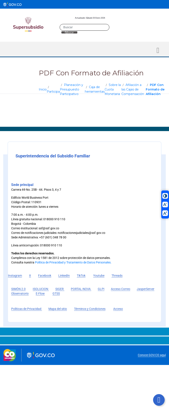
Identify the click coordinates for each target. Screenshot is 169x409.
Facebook (44, 275)
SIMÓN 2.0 (18, 289)
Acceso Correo (120, 289)
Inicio (43, 89)
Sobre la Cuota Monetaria (113, 89)
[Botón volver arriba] (159, 400)
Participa (53, 92)
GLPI (101, 289)
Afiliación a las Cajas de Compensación (132, 89)
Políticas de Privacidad (26, 309)
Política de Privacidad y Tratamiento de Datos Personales (73, 262)
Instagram (15, 275)
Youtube (98, 275)
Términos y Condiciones (89, 309)
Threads (117, 275)
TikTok (81, 275)
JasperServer (145, 289)
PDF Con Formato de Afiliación (155, 89)
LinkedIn (64, 275)
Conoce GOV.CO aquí (152, 355)
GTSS (56, 293)
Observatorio (20, 293)
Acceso (118, 309)
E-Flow (40, 293)
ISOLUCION (41, 289)
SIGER (59, 289)
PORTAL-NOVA (81, 289)
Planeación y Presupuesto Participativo (71, 89)
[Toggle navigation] (158, 50)
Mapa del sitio (57, 309)
